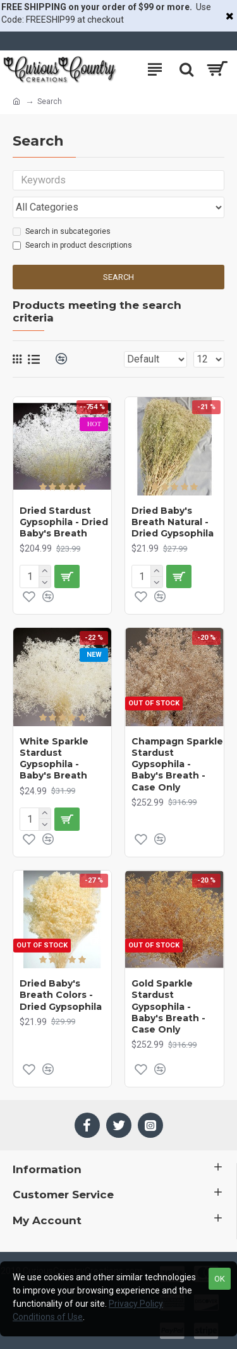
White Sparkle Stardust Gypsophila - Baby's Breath (54, 759)
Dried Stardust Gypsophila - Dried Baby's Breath (64, 522)
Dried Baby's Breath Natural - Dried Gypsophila (172, 522)
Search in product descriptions (72, 245)
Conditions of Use (48, 1317)
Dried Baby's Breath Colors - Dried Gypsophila (61, 995)
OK (219, 1278)
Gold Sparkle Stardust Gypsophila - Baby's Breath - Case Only (168, 1006)
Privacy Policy (136, 1304)
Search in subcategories (62, 231)
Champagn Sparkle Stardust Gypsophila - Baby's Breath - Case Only (177, 764)
